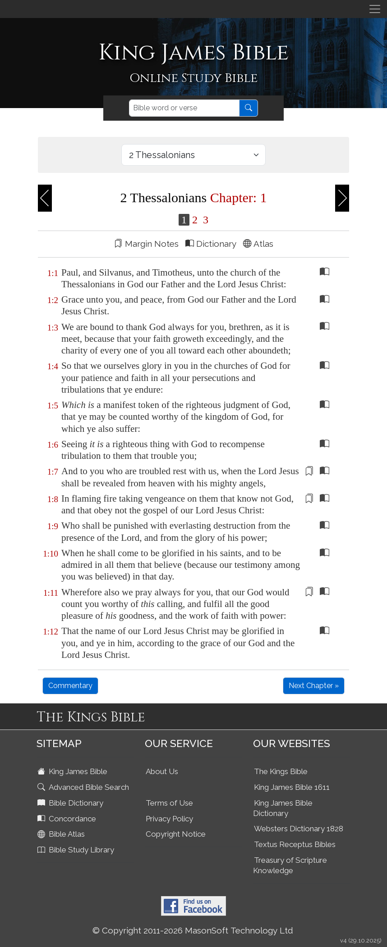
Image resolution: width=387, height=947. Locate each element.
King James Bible (73, 771)
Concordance (67, 818)
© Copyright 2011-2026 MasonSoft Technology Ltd (192, 930)
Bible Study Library (76, 849)
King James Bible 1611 (292, 787)
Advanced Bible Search (84, 787)
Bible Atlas (62, 833)
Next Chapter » (314, 685)
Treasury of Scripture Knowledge (290, 865)
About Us (162, 771)
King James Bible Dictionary (283, 808)
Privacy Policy (169, 818)
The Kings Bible (281, 771)
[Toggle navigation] (375, 9)
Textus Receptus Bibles (295, 844)
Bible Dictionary (71, 802)
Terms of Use (169, 802)
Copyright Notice (176, 833)
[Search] (184, 108)
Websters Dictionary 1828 (298, 828)
